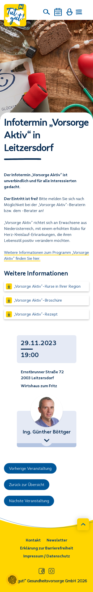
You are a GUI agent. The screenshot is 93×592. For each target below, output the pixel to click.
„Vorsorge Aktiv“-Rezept (32, 314)
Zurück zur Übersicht (26, 484)
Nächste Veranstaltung (29, 501)
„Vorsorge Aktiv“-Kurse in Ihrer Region (43, 286)
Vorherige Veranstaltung (30, 468)
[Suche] (46, 12)
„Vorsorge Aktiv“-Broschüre (34, 300)
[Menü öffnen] (79, 12)
